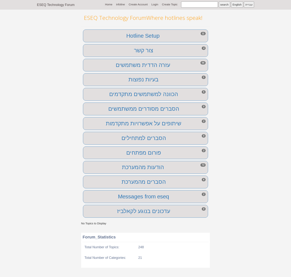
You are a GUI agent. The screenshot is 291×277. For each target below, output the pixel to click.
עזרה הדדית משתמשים (143, 65)
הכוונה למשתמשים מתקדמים (143, 94)
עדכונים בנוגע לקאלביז (143, 211)
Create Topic (169, 4)
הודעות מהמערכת (143, 167)
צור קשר (143, 50)
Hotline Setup (143, 36)
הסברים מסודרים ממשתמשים (143, 109)
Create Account (138, 4)
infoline (120, 4)
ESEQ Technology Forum (56, 5)
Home (108, 4)
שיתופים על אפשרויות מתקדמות (143, 123)
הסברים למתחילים (143, 138)
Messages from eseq (143, 196)
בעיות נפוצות (143, 79)
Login (154, 4)
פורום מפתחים (143, 153)
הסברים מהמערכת (144, 182)
